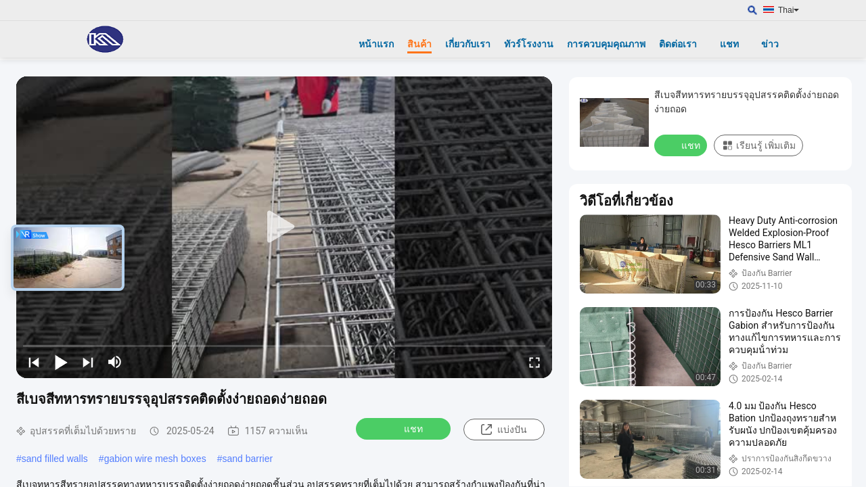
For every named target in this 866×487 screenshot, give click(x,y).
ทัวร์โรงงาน (528, 44)
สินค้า (419, 44)
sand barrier (247, 458)
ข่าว (770, 44)
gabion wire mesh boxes (155, 458)
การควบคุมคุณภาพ (606, 44)
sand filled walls (55, 458)
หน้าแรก (376, 44)
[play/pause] (60, 362)
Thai (788, 10)
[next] (87, 362)
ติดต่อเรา (678, 44)
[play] (284, 227)
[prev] (33, 362)
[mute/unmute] (115, 362)
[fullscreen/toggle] (534, 362)
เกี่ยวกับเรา (468, 44)
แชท (729, 44)
